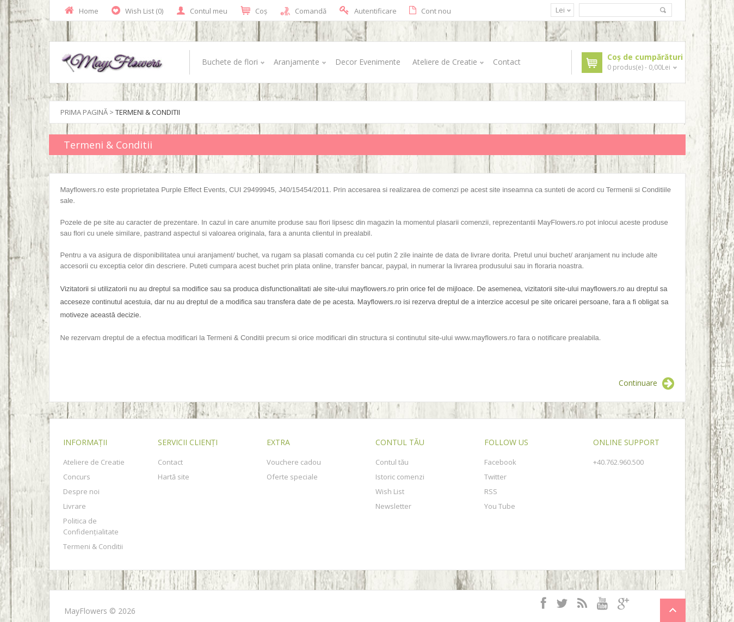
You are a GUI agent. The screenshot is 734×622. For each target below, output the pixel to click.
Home (81, 10)
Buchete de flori (232, 62)
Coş (253, 11)
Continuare (646, 384)
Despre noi (81, 491)
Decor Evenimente (367, 62)
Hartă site (173, 477)
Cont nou (430, 10)
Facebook (500, 462)
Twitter (495, 477)
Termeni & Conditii (147, 112)
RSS (490, 491)
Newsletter (393, 506)
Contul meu (201, 11)
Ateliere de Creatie (446, 62)
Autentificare (368, 10)
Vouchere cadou (294, 462)
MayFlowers (85, 611)
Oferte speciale (292, 477)
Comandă (303, 11)
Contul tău (392, 462)
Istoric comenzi (399, 477)
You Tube (499, 506)
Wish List (389, 491)
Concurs (76, 477)
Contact (507, 62)
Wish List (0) (137, 11)
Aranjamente (298, 62)
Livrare (74, 506)
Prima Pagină (84, 112)
